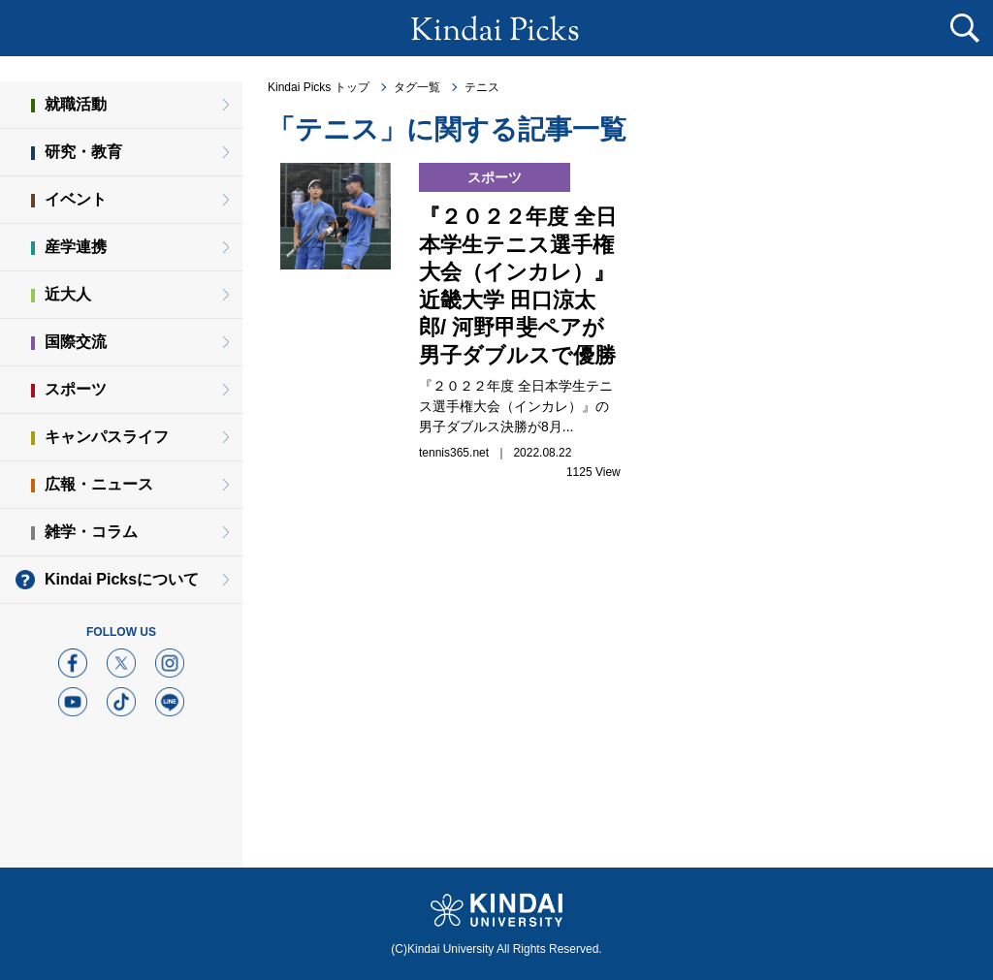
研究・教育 (83, 151)
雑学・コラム (91, 531)
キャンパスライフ (107, 436)
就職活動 (76, 104)
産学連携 (76, 246)
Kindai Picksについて (122, 579)
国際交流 (76, 341)
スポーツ (76, 389)
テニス (481, 87)
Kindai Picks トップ (318, 87)
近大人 (68, 294)
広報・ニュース (99, 484)
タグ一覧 (417, 87)
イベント (76, 199)
